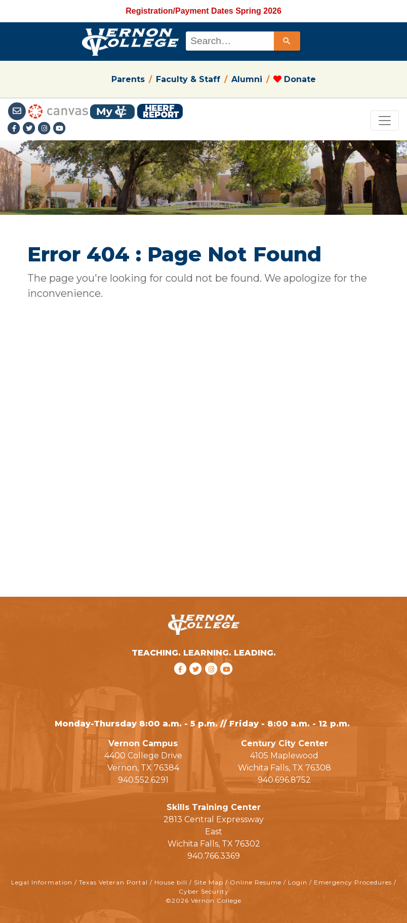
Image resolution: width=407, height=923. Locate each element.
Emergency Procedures (353, 882)
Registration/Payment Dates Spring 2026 (203, 11)
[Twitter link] (30, 129)
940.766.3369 (213, 856)
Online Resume (255, 882)
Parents (128, 79)
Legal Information (41, 882)
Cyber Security (204, 891)
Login (297, 882)
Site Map (208, 882)
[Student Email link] (18, 110)
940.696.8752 (284, 780)
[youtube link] (59, 129)
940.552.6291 (143, 780)
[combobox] (242, 41)
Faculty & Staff (188, 79)
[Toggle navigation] (385, 120)
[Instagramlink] (45, 129)
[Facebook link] (15, 129)
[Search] (287, 41)
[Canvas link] (58, 110)
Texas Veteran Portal (113, 882)
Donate (294, 79)
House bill (170, 882)
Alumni (246, 79)
